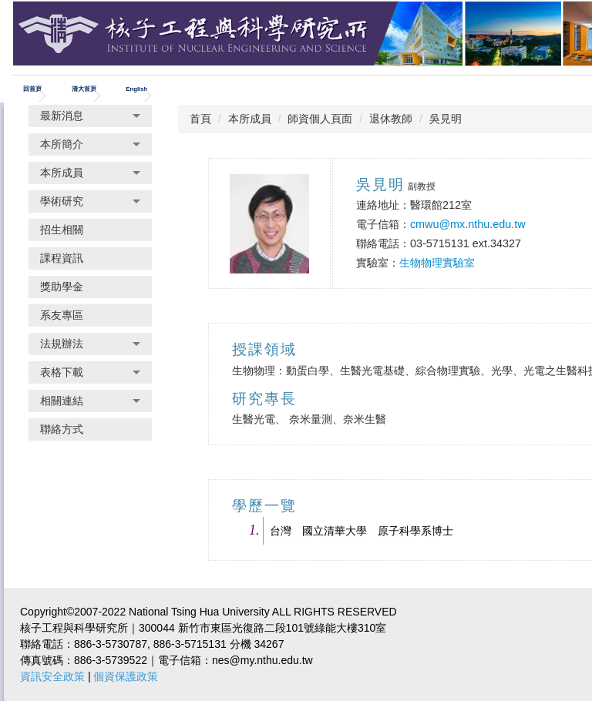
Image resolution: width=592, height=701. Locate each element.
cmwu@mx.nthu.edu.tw (468, 224)
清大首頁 (84, 89)
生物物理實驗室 (437, 263)
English (136, 89)
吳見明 (445, 118)
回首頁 (32, 89)
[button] (90, 116)
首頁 (200, 118)
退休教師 (390, 118)
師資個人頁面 (320, 118)
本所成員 (249, 118)
